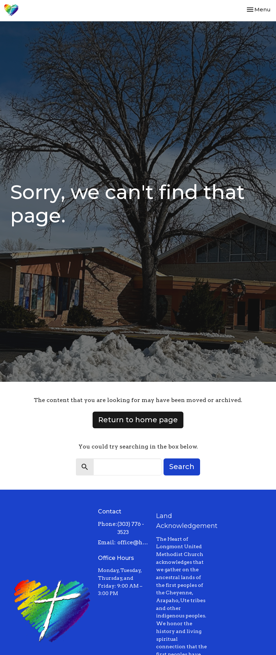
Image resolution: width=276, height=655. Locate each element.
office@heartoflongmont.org (133, 542)
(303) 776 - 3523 (130, 528)
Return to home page (138, 419)
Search (181, 466)
